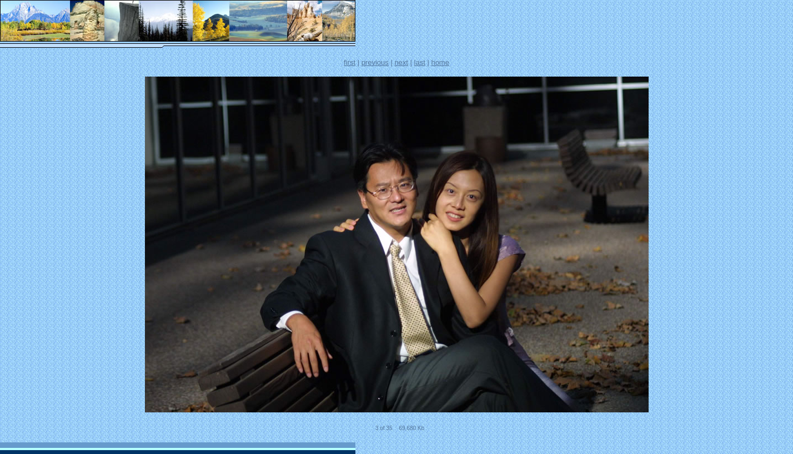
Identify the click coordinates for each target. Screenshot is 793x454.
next (401, 62)
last (419, 62)
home (440, 62)
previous (375, 62)
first (349, 62)
